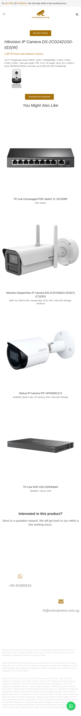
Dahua (14, 653)
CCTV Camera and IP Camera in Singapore (29, 665)
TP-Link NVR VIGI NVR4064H (40, 487)
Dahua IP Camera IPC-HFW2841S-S (40, 393)
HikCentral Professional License (54, 668)
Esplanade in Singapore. (43, 702)
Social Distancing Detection (52, 650)
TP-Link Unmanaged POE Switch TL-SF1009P (41, 199)
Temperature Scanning (11, 650)
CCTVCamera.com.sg (17, 678)
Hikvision (6, 653)
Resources (69, 650)
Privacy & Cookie (38, 655)
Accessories (63, 653)
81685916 (22, 3)
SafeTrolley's (33, 681)
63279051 (9, 3)
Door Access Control (42, 653)
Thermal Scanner (25, 653)
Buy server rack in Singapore (28, 668)
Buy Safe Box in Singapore (60, 665)
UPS (55, 653)
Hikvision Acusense (21, 655)
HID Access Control (31, 650)
